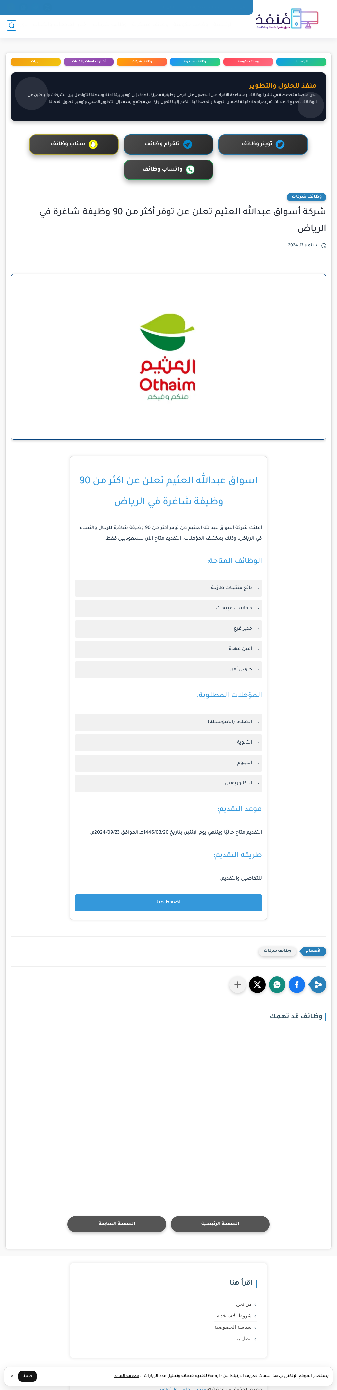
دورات (19, 26)
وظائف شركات (108, 26)
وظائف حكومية (189, 26)
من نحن (238, 7)
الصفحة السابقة (117, 1198)
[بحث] (11, 27)
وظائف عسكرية (149, 26)
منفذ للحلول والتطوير (182, 1364)
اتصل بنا (169, 7)
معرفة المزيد (126, 1376)
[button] (297, 959)
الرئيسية (222, 26)
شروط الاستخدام (234, 1290)
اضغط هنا (168, 877)
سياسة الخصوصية (204, 7)
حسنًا (27, 1376)
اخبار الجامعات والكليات (59, 26)
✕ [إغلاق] (12, 1376)
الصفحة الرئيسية (220, 1198)
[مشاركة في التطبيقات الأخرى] (237, 959)
